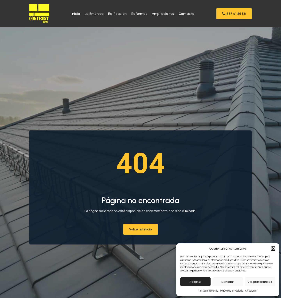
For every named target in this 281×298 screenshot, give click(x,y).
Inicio (75, 14)
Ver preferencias (260, 282)
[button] (273, 249)
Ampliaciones (163, 14)
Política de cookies (208, 290)
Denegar (227, 282)
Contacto (186, 14)
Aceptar (195, 282)
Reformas (139, 14)
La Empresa (94, 14)
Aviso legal (251, 290)
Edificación (117, 14)
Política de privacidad (231, 290)
